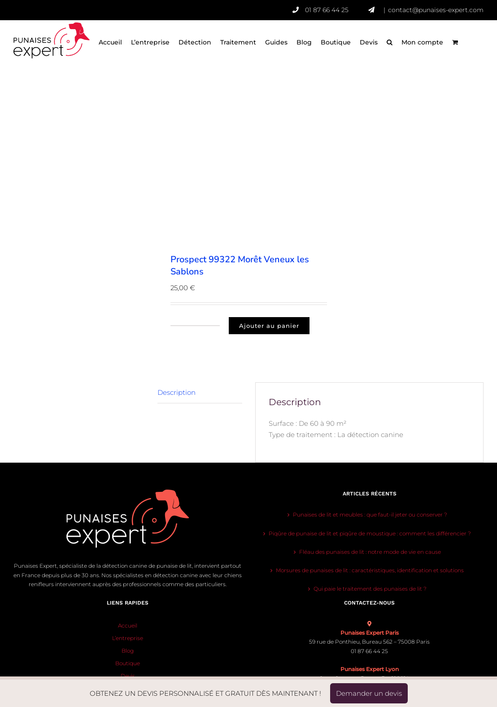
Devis (128, 675)
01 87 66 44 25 (336, 10)
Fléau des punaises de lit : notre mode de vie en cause (370, 551)
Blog (128, 650)
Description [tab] (176, 392)
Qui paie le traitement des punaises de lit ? (370, 588)
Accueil (127, 625)
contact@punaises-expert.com (436, 10)
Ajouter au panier (269, 325)
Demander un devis (369, 693)
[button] (389, 42)
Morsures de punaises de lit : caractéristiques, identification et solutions (370, 570)
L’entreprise (127, 638)
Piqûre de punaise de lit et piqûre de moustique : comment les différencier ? (370, 533)
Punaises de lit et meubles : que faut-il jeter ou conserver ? (370, 514)
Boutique (127, 663)
